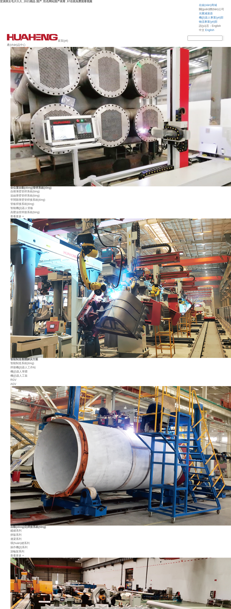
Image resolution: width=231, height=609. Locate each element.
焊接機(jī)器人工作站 (23, 367)
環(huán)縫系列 (20, 543)
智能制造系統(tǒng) (22, 363)
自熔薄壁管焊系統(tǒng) (25, 191)
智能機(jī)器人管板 (21, 208)
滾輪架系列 (17, 551)
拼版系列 (15, 534)
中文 (201, 30)
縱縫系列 (15, 530)
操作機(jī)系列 (18, 547)
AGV (13, 384)
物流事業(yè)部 (208, 21)
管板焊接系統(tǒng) (22, 204)
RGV (13, 379)
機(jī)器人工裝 (18, 375)
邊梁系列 (15, 539)
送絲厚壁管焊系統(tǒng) (25, 195)
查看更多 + (17, 216)
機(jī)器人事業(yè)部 (211, 17)
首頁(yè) (63, 40)
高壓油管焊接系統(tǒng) (25, 212)
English (209, 30)
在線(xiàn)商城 (208, 5)
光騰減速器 (206, 13)
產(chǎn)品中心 (16, 44)
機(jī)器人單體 (18, 371)
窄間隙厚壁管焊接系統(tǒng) (27, 199)
